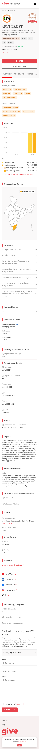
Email (4, 668)
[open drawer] (34, 4)
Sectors (4, 721)
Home (4, 11)
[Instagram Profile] (9, 590)
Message (5, 676)
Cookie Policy (22, 742)
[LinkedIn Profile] (17, 324)
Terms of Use (20, 704)
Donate (19, 61)
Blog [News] (3, 725)
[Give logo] (19, 731)
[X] (5, 595)
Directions (7, 523)
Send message (10, 710)
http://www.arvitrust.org (13, 565)
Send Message (19, 66)
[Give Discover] (11, 4)
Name (4, 659)
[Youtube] (9, 574)
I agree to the (15, 704)
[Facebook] (9, 584)
